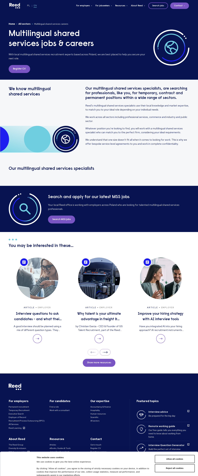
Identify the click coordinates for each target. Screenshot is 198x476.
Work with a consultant (59, 410)
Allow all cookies (174, 437)
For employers (83, 6)
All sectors (24, 23)
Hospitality (95, 410)
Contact (178, 6)
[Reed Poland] (14, 5)
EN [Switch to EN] (35, 5)
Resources (120, 6)
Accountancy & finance (100, 407)
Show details (43, 470)
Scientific (94, 417)
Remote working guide (161, 426)
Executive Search (16, 414)
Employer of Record (17, 417)
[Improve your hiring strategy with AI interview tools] (160, 300)
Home (12, 23)
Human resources (98, 414)
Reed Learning (15, 428)
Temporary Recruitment (19, 410)
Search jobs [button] (158, 6)
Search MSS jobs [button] (61, 219)
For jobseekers (102, 6)
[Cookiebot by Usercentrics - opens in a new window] (18, 470)
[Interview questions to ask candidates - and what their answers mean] (37, 300)
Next (105, 352)
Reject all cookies (174, 446)
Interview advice (158, 411)
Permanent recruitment (19, 407)
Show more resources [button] (99, 362)
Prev (93, 352)
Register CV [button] (19, 69)
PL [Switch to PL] (28, 5)
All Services (13, 424)
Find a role (54, 407)
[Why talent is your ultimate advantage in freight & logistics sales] (99, 300)
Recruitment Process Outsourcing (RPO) (27, 420)
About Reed (137, 6)
